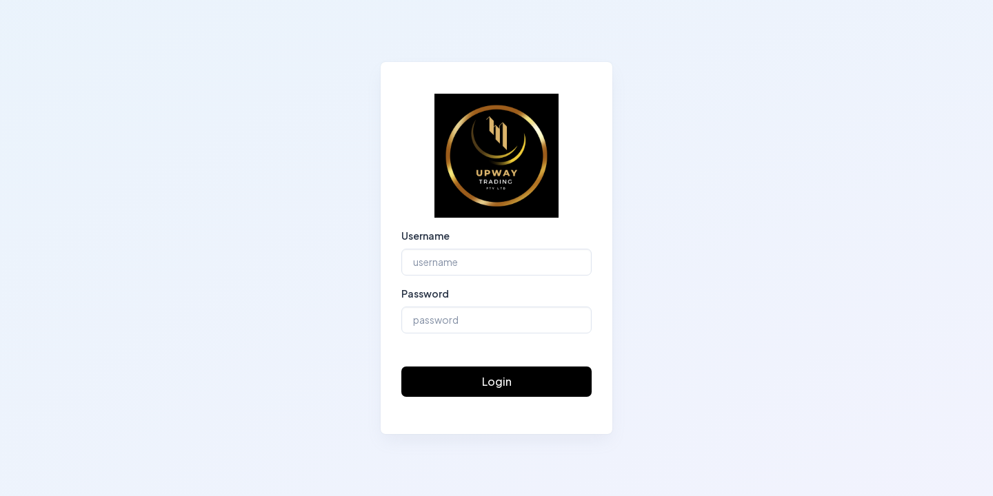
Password (425, 293)
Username (425, 235)
